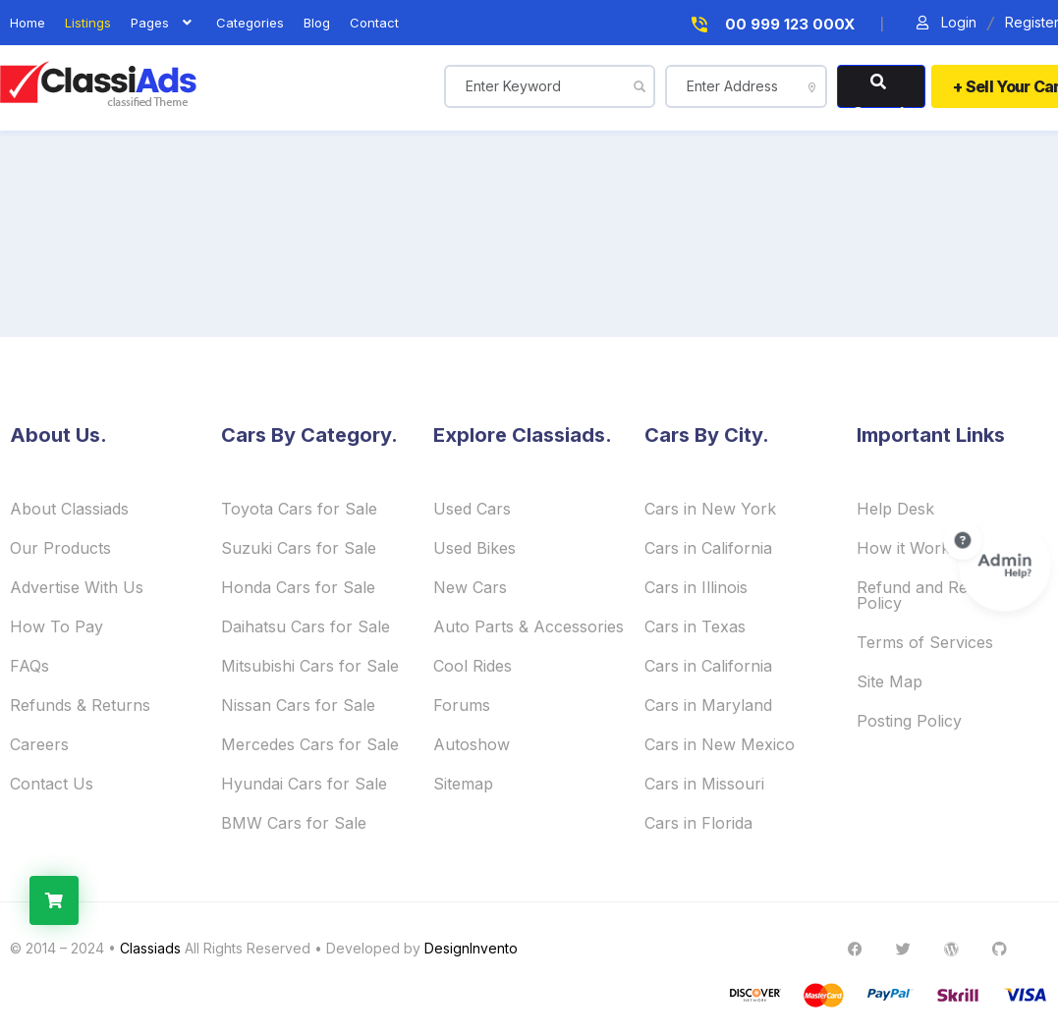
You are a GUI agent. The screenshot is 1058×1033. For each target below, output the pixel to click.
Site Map (889, 681)
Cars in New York (710, 508)
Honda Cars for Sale (298, 587)
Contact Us (51, 783)
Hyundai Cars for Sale (304, 783)
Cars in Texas (695, 626)
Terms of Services (925, 642)
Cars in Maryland (708, 705)
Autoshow (471, 744)
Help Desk (895, 508)
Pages (163, 23)
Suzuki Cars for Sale (298, 548)
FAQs (29, 666)
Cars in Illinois (696, 587)
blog (317, 23)
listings (88, 23)
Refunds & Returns (80, 705)
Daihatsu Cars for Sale (305, 626)
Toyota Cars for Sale (299, 508)
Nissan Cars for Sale (298, 705)
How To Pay (56, 626)
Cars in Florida (698, 823)
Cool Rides (472, 666)
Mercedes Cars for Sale (310, 744)
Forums (461, 705)
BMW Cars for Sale (293, 823)
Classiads (150, 948)
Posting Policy (909, 721)
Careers (39, 744)
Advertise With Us (76, 587)
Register (1031, 23)
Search (881, 91)
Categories (250, 23)
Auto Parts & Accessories (528, 626)
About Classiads (69, 508)
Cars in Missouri (704, 783)
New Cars (470, 587)
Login (945, 23)
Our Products (60, 548)
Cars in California (708, 548)
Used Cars (472, 508)
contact (374, 23)
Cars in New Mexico (719, 744)
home (27, 23)
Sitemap (463, 783)
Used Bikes (474, 548)
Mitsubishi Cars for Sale (310, 666)
